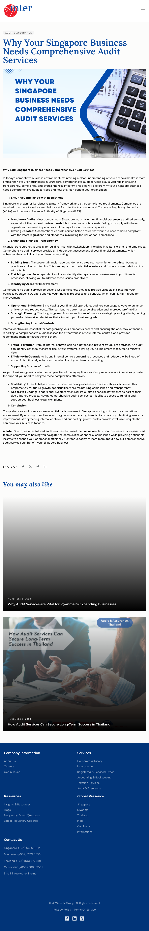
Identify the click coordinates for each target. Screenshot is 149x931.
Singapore (83, 804)
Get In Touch (12, 772)
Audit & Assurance (18, 32)
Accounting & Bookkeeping (94, 777)
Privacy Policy (62, 909)
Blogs (7, 810)
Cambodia (84, 826)
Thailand (82, 815)
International (85, 832)
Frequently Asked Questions (22, 815)
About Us (10, 761)
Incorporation (85, 766)
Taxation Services (88, 783)
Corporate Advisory (89, 761)
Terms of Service (85, 909)
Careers (9, 766)
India (80, 820)
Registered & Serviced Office (95, 772)
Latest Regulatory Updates (21, 820)
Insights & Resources (17, 804)
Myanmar (83, 810)
